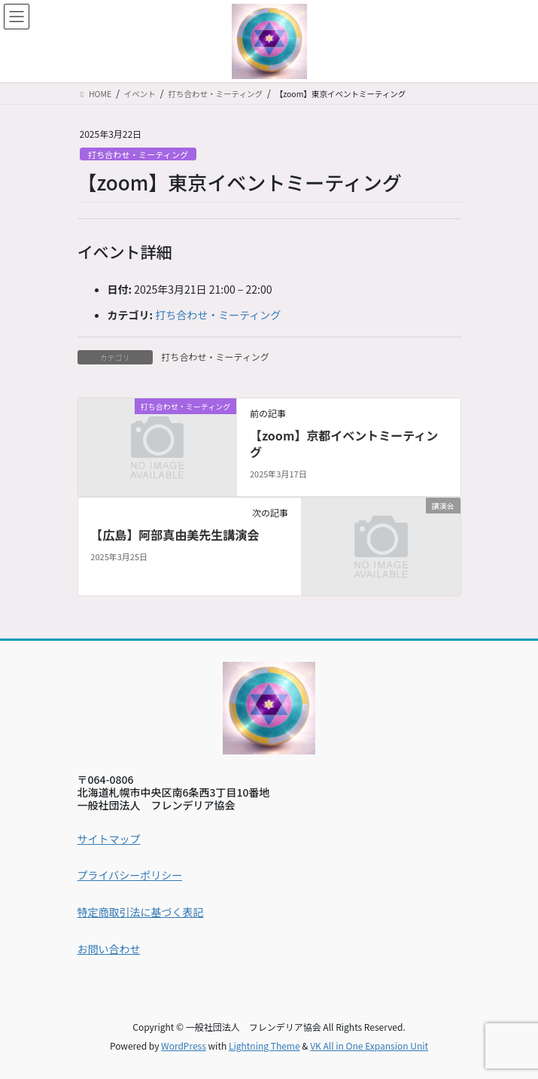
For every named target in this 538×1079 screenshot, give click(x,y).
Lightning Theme (264, 1045)
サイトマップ (109, 838)
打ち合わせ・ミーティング (138, 154)
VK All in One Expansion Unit (369, 1045)
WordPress (183, 1045)
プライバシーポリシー (130, 874)
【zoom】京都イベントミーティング (344, 443)
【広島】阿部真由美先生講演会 (174, 535)
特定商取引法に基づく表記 (141, 911)
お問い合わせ (109, 948)
